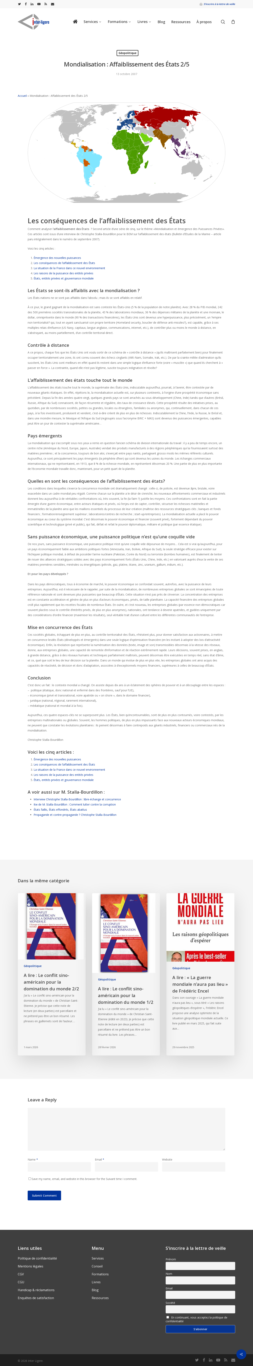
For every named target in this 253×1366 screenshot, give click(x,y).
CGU (21, 1282)
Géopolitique (127, 53)
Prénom (171, 1259)
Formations (100, 1274)
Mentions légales (30, 1266)
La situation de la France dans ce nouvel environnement (69, 268)
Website (167, 1159)
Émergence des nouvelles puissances (57, 258)
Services (98, 1258)
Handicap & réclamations (36, 1290)
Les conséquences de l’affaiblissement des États (64, 263)
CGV (21, 1274)
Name (33, 1159)
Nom (169, 1274)
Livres (96, 1282)
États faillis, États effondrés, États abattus (60, 809)
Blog (95, 1290)
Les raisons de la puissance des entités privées (63, 273)
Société (170, 1303)
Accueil (22, 96)
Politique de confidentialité (37, 1258)
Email (99, 1159)
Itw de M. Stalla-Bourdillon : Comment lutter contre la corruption (75, 804)
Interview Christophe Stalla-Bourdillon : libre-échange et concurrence (77, 799)
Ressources (100, 1298)
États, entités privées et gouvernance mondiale (64, 278)
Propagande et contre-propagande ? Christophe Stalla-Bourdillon (75, 815)
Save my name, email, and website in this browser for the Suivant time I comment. (84, 1179)
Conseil (97, 1266)
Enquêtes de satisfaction (36, 1298)
